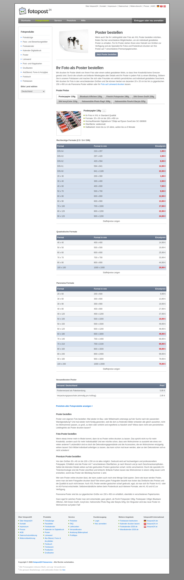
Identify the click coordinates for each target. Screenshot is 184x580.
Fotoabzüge (28, 37)
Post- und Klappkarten (32, 63)
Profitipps (73, 535)
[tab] (67, 96)
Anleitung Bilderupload (79, 532)
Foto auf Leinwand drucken (112, 84)
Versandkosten (76, 529)
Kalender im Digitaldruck (54, 529)
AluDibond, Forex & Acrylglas (35, 72)
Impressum (112, 6)
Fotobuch (27, 77)
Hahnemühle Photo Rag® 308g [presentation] (96, 101)
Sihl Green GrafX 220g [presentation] (144, 96)
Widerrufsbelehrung (27, 538)
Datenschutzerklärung (28, 535)
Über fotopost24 (92, 6)
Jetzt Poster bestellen (107, 54)
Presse (146, 6)
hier (63, 570)
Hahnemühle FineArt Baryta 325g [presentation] (130, 101)
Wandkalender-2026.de (129, 529)
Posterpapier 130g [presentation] (67, 96)
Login (97, 521)
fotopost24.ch (152, 524)
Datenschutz (123, 6)
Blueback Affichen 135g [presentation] (91, 96)
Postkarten (49, 550)
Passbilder (49, 524)
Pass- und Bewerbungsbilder (35, 42)
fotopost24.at (152, 527)
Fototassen (27, 81)
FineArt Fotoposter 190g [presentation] (117, 96)
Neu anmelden (101, 524)
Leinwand (27, 59)
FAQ (71, 524)
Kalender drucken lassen (130, 524)
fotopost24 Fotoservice (42, 562)
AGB (153, 6)
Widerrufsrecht (136, 6)
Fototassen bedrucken (129, 521)
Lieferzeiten (74, 527)
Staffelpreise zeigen (111, 221)
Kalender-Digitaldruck (32, 50)
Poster (25, 55)
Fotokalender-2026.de (129, 527)
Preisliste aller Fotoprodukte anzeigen (73, 406)
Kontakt (103, 6)
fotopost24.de (152, 521)
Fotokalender (28, 46)
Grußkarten (28, 68)
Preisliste (73, 521)
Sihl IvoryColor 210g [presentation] (68, 101)
